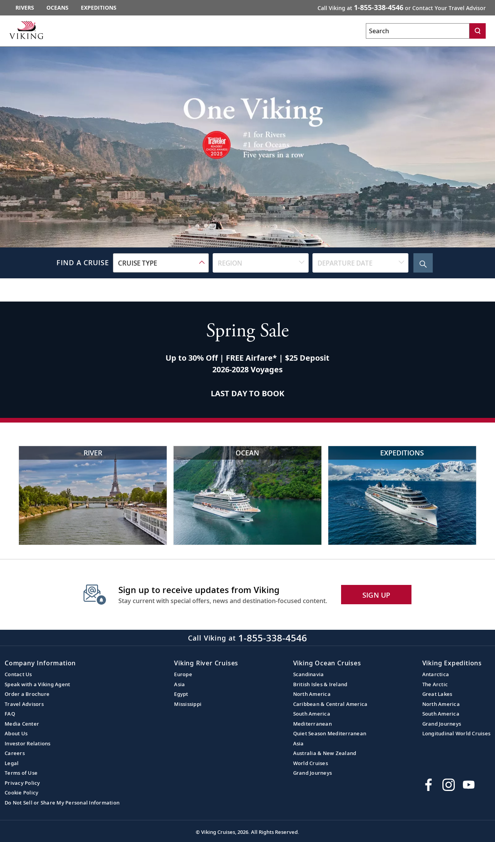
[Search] (477, 31)
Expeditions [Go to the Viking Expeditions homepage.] (98, 7)
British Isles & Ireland (320, 684)
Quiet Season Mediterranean (330, 733)
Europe (183, 674)
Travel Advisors (24, 704)
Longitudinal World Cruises (456, 733)
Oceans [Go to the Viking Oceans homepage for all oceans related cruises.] (57, 7)
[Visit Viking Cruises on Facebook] (428, 784)
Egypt (181, 693)
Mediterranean (312, 723)
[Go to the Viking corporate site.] (26, 29)
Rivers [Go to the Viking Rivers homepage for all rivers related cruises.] (24, 7)
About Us (16, 733)
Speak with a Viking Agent (37, 684)
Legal (12, 763)
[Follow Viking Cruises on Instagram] (448, 784)
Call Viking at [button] (401, 7)
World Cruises (310, 763)
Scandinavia (308, 674)
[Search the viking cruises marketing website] (417, 31)
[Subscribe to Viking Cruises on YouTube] (469, 784)
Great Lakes (437, 693)
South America (311, 713)
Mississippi (187, 704)
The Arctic (435, 684)
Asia (179, 684)
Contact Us (18, 674)
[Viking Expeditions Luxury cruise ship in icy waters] (402, 495)
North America (312, 693)
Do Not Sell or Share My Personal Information (62, 802)
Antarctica (435, 674)
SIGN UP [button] (376, 595)
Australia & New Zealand (325, 753)
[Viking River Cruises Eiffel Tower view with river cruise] (93, 495)
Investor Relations (28, 743)
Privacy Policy (22, 782)
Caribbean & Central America (330, 704)
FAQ (10, 713)
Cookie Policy (21, 792)
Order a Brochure (27, 693)
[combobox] (161, 263)
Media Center (22, 723)
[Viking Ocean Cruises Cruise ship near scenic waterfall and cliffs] (247, 495)
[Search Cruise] (423, 263)
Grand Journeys (312, 772)
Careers (15, 753)
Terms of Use (21, 772)
